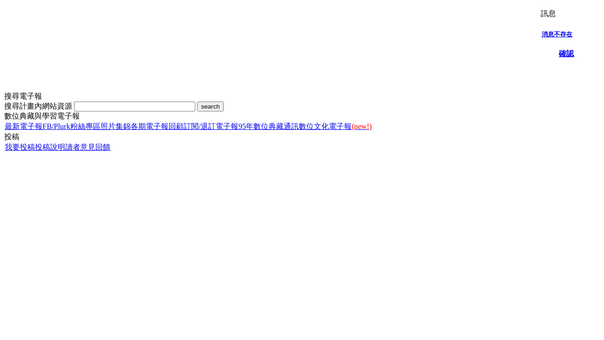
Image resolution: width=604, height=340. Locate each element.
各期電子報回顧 (157, 126)
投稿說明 (50, 147)
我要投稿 (20, 147)
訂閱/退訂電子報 (211, 126)
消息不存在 (557, 34)
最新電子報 (23, 126)
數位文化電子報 (335, 126)
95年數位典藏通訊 (268, 126)
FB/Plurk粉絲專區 (71, 126)
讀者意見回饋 (87, 147)
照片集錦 (116, 126)
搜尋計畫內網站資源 (39, 106)
